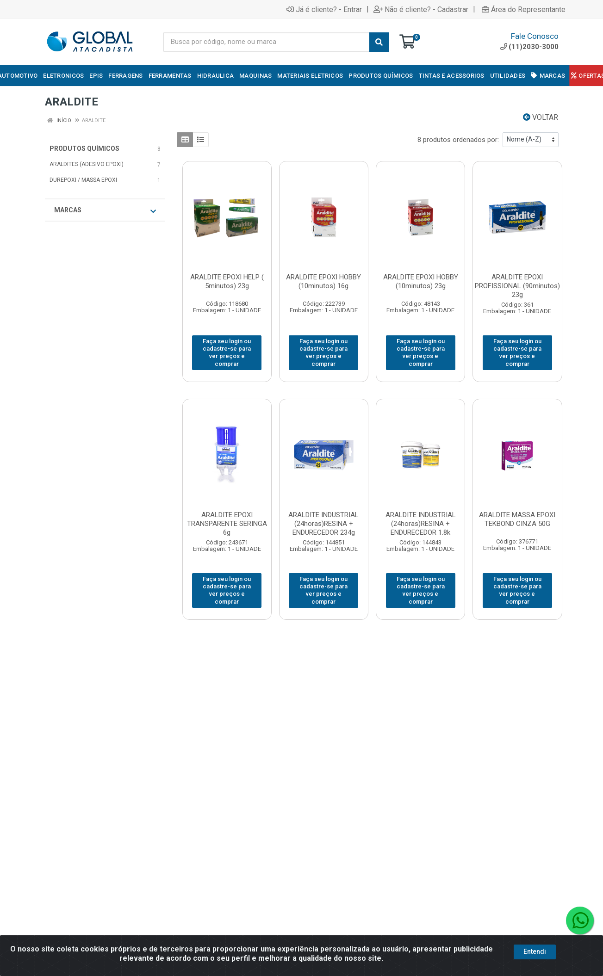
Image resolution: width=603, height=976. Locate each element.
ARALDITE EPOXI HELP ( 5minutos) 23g (227, 281)
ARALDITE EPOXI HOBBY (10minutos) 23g (420, 281)
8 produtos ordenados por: (458, 140)
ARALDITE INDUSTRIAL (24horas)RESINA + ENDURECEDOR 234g (323, 524)
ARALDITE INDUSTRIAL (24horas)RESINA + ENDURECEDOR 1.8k (420, 524)
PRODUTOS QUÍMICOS (84, 148)
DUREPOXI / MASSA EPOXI (83, 180)
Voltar (540, 117)
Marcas (105, 210)
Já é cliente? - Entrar (324, 9)
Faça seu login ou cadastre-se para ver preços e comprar (227, 352)
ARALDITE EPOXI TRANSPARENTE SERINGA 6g (227, 524)
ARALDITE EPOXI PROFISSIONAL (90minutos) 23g (517, 286)
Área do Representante (524, 9)
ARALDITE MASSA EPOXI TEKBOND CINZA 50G (517, 519)
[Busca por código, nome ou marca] (266, 42)
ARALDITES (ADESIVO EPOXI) (87, 164)
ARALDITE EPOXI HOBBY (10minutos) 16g (323, 281)
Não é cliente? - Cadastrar (420, 9)
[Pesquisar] (379, 42)
